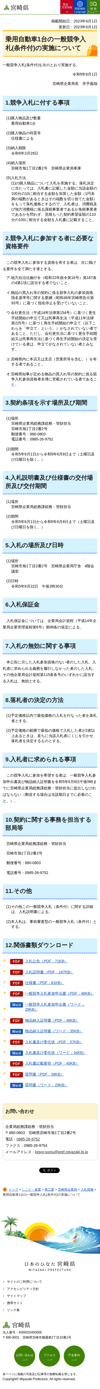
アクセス (49, 1355)
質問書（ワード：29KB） (46, 1085)
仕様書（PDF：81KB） (44, 983)
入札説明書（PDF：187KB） (49, 972)
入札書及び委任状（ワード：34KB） (55, 1052)
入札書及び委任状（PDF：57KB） (54, 1042)
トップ (13, 1189)
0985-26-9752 (28, 1139)
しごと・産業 (31, 1189)
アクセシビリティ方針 (23, 1289)
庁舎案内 (74, 1355)
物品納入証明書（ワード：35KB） (54, 1031)
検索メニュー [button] (92, 10)
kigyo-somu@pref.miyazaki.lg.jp (61, 1152)
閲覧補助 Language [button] (80, 10)
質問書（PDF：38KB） (44, 1074)
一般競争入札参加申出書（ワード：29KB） (55, 1007)
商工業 (49, 1189)
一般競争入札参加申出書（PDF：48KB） (59, 993)
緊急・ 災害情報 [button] (67, 6)
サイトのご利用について (24, 1282)
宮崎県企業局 (67, 1189)
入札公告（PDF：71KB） (46, 961)
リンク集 (13, 1310)
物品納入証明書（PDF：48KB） (52, 1020)
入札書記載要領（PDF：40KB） (52, 1063)
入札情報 (87, 1189)
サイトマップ (16, 1296)
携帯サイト (15, 1303)
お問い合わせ (25, 1355)
